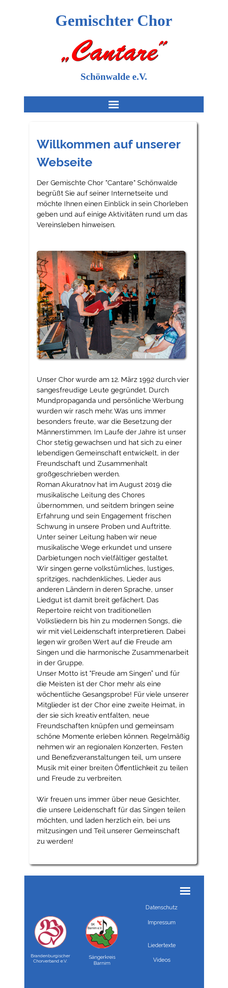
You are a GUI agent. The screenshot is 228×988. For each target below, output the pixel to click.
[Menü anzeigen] (114, 104)
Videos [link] (161, 960)
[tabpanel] (113, 496)
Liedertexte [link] (162, 945)
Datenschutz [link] (161, 907)
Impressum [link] (162, 922)
